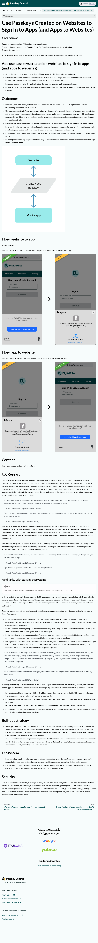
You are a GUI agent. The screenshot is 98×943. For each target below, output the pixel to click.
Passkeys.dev (8, 919)
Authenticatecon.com (11, 899)
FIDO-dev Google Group (12, 915)
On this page (8, 16)
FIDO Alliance (8, 895)
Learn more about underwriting (49, 865)
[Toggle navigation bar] (3, 3)
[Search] (87, 4)
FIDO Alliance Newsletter (12, 902)
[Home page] (4, 10)
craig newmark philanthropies (49, 831)
